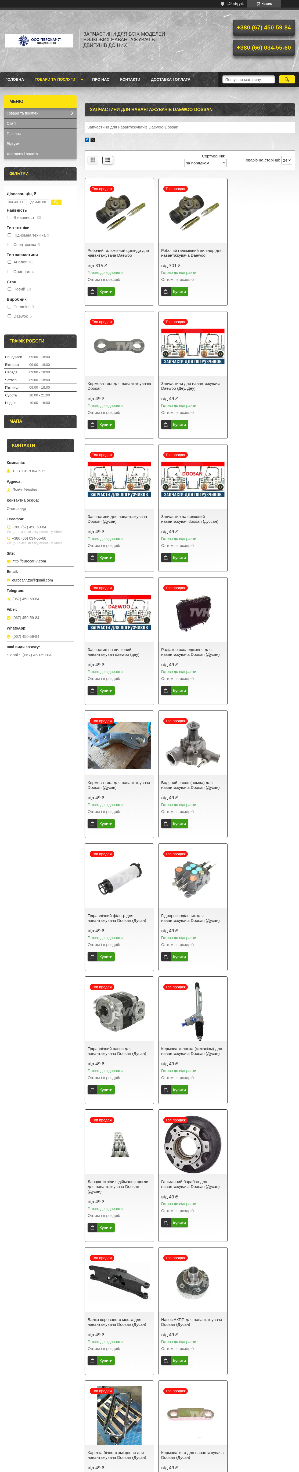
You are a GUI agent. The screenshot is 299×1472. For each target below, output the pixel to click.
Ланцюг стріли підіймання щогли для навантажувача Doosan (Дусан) (261, 787)
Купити (105, 291)
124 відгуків (235, 4)
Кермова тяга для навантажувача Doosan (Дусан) (260, 519)
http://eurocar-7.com (29, 561)
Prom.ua (174, 1457)
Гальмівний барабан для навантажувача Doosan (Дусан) (117, 923)
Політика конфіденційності (185, 1467)
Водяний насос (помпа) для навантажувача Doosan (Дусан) (117, 652)
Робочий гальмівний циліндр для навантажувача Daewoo (118, 252)
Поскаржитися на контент (143, 1467)
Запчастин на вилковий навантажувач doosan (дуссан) (259, 386)
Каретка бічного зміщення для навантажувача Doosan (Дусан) (117, 1056)
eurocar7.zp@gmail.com (32, 580)
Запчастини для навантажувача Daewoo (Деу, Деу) (117, 386)
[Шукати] (287, 79)
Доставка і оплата (170, 79)
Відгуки (13, 144)
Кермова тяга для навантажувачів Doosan (253, 252)
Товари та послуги (55, 79)
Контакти (130, 79)
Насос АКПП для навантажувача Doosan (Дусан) (261, 923)
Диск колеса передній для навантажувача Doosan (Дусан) (117, 1189)
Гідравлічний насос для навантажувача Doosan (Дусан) (117, 785)
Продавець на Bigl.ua (149, 1462)
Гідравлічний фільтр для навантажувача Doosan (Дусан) (188, 652)
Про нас (100, 79)
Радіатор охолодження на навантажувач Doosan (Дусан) (259, 1189)
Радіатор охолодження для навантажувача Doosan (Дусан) (188, 519)
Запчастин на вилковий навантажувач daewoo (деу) (113, 519)
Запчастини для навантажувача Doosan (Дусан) (189, 386)
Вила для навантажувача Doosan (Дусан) (254, 1056)
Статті (12, 123)
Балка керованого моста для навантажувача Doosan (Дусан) (188, 923)
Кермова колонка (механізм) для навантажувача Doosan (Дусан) (189, 785)
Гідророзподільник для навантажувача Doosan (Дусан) (260, 652)
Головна (14, 79)
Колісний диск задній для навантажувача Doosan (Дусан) (188, 1189)
